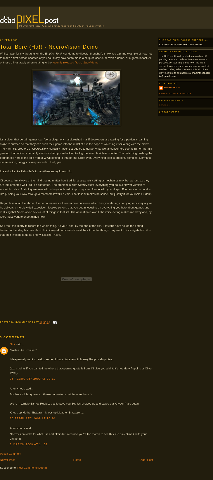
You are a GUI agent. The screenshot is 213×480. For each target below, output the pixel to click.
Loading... (164, 105)
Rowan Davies (172, 87)
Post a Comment (10, 453)
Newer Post (7, 459)
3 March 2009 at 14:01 (29, 444)
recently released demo (75, 62)
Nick (12, 344)
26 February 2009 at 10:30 (32, 418)
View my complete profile (175, 93)
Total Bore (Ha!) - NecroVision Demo (49, 47)
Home (77, 459)
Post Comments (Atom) (32, 467)
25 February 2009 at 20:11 (32, 378)
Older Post (146, 459)
